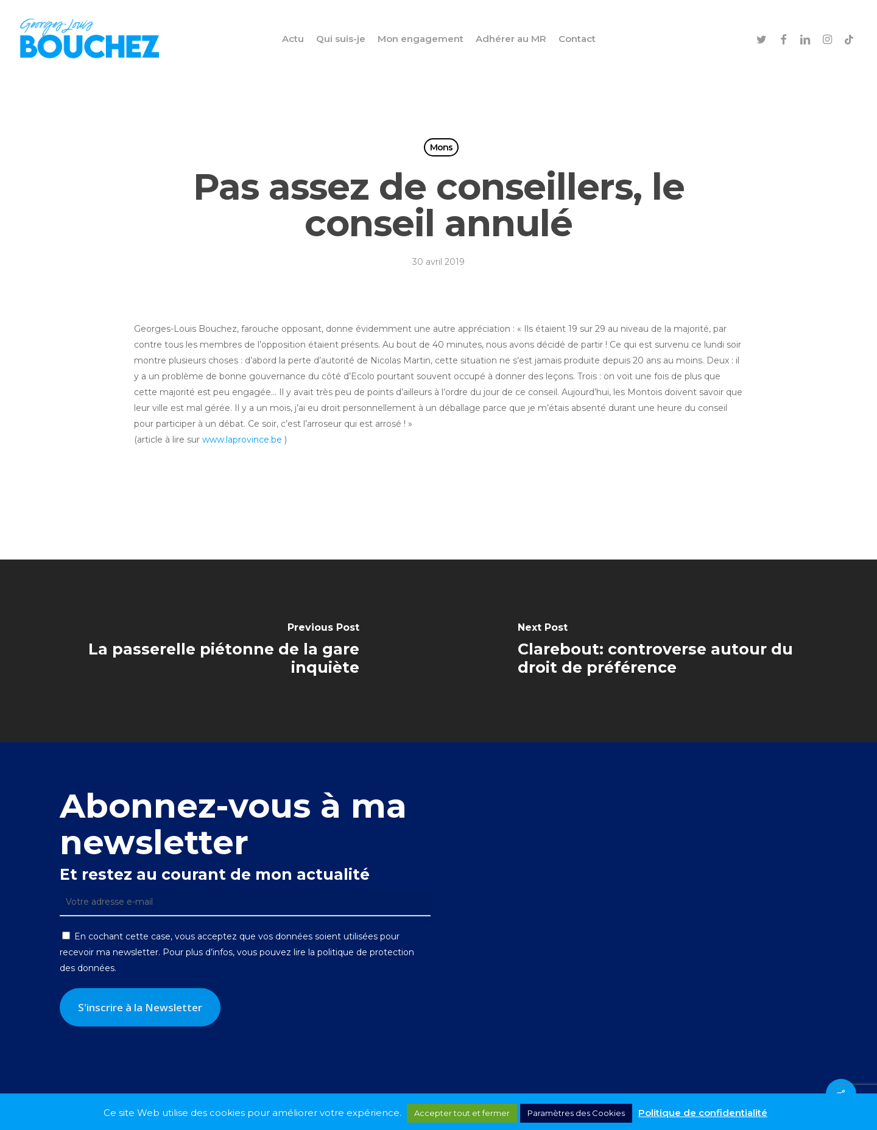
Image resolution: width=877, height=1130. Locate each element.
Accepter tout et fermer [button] (462, 1113)
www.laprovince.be (242, 439)
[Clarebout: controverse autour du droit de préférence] (657, 651)
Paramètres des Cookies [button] (576, 1113)
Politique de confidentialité (702, 1112)
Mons (441, 147)
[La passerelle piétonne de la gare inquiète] (219, 651)
